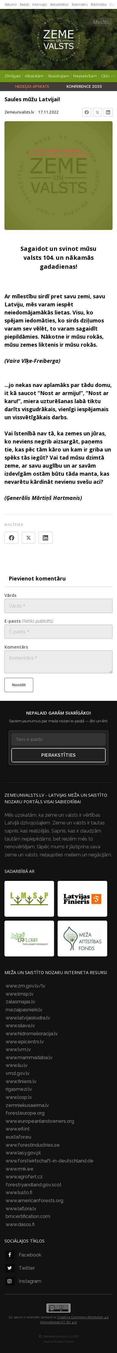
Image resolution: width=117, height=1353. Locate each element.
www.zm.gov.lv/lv (25, 986)
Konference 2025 (84, 86)
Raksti (24, 4)
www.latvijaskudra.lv (28, 1018)
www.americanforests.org (34, 1200)
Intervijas (39, 4)
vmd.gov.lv (18, 1073)
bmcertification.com (28, 1216)
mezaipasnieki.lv (24, 1010)
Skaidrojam (58, 76)
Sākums (10, 4)
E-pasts (28, 621)
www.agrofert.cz (24, 1177)
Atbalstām (34, 76)
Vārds (10, 595)
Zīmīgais (12, 76)
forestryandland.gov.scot (33, 1185)
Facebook (23, 1255)
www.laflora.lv (21, 1208)
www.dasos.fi (20, 1224)
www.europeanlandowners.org (40, 1121)
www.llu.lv (17, 1065)
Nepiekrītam (85, 76)
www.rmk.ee (20, 1169)
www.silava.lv (20, 1025)
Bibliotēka (99, 4)
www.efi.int (18, 1129)
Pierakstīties (58, 755)
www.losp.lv (19, 1097)
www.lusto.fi (19, 1192)
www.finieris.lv (21, 1081)
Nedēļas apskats (32, 86)
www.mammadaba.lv (29, 1057)
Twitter (20, 1268)
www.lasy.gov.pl (23, 1153)
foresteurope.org (25, 1113)
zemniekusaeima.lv (27, 1105)
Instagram (23, 1281)
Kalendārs (80, 4)
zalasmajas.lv (20, 1002)
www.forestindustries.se (33, 1145)
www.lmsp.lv (20, 994)
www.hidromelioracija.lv (32, 1033)
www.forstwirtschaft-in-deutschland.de (50, 1161)
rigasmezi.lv (19, 1089)
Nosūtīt (19, 685)
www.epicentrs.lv (25, 1042)
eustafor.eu (18, 1137)
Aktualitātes (59, 4)
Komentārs (16, 647)
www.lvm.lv (18, 1049)
